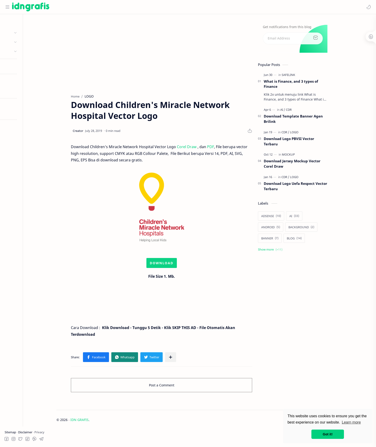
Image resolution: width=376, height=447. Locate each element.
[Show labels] (287, 250)
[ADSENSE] (287, 217)
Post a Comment (177, 386)
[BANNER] (285, 239)
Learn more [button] (351, 422)
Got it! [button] (328, 434)
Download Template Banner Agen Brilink (308, 120)
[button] (367, 6)
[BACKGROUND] (317, 228)
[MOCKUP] (303, 156)
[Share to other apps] (186, 358)
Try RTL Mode (15, 112)
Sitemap (11, 432)
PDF (226, 148)
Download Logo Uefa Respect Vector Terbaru (311, 188)
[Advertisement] (177, 53)
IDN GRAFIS (95, 421)
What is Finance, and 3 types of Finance (306, 85)
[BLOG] (309, 239)
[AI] (298, 111)
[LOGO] (310, 133)
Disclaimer (25, 432)
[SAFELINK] (304, 76)
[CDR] (304, 111)
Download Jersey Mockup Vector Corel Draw (307, 165)
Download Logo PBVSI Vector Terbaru (304, 143)
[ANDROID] (286, 228)
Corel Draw (202, 148)
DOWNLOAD (177, 264)
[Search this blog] (96, 7)
